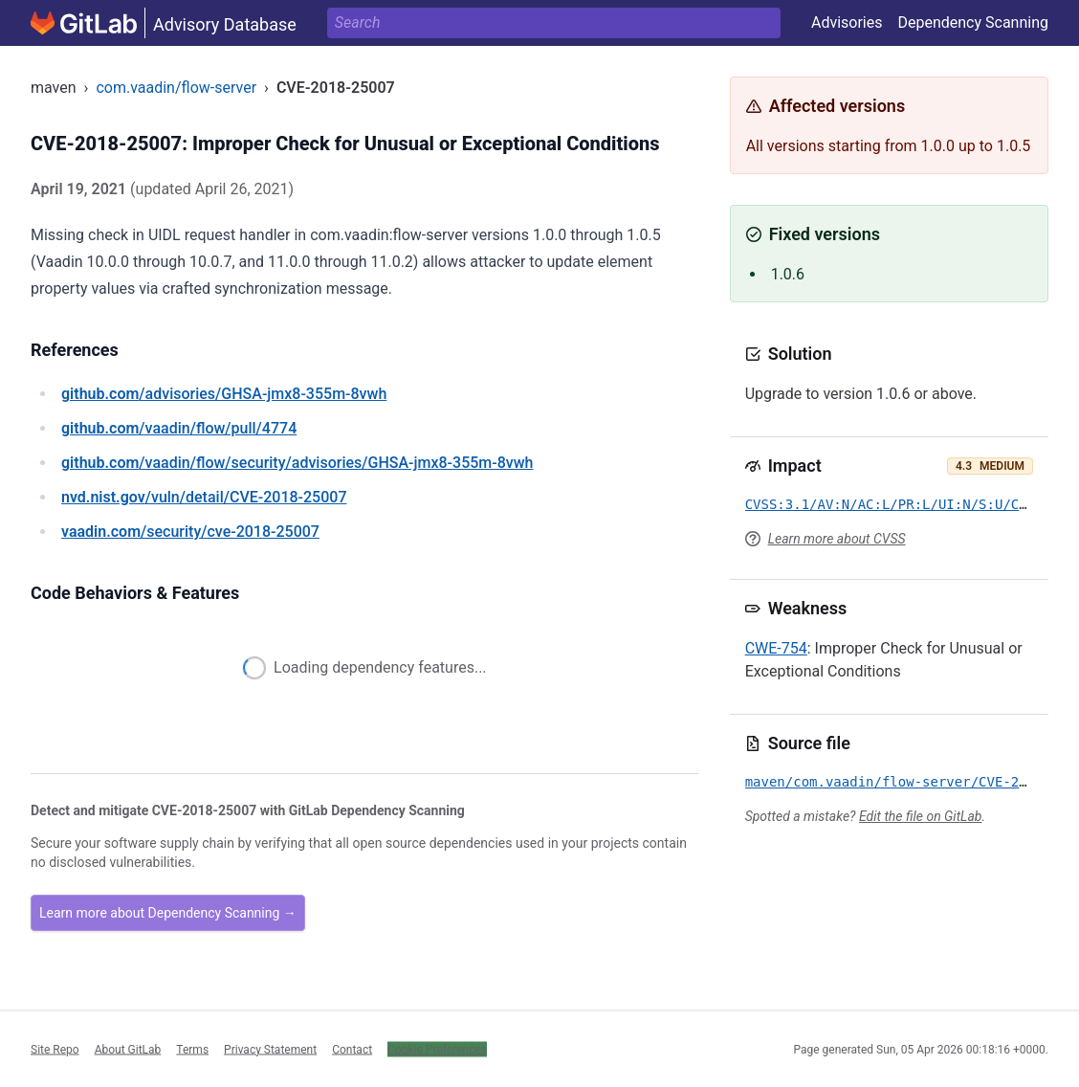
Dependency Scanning (972, 22)
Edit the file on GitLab (920, 816)
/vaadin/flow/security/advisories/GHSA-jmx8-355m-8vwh (297, 463)
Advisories (847, 22)
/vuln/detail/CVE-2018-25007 (203, 497)
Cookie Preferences (437, 1048)
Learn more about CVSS (837, 538)
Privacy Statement (270, 1048)
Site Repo (55, 1048)
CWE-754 (776, 648)
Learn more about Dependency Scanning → (168, 913)
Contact (352, 1048)
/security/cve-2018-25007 (190, 531)
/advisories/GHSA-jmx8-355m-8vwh (223, 394)
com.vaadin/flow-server (176, 87)
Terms (192, 1048)
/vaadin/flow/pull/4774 (179, 428)
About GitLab (128, 1048)
